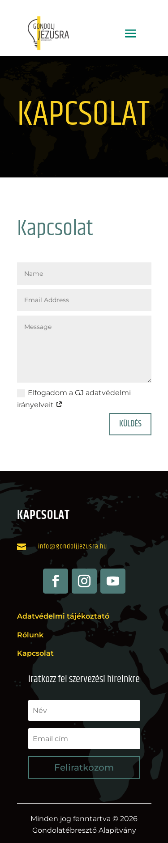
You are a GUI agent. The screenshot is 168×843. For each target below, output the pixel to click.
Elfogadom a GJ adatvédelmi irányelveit (74, 398)
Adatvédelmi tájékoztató (63, 616)
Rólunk (30, 635)
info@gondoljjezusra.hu (72, 546)
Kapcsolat (35, 653)
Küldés (130, 424)
